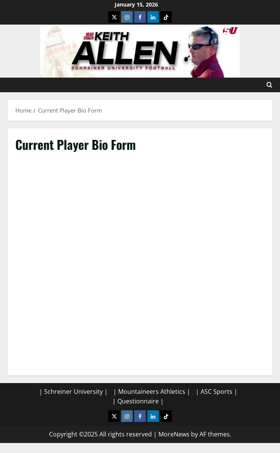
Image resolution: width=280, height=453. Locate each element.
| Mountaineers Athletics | (151, 391)
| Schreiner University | (73, 391)
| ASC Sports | (216, 391)
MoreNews (173, 434)
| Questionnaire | (138, 401)
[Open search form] (269, 85)
